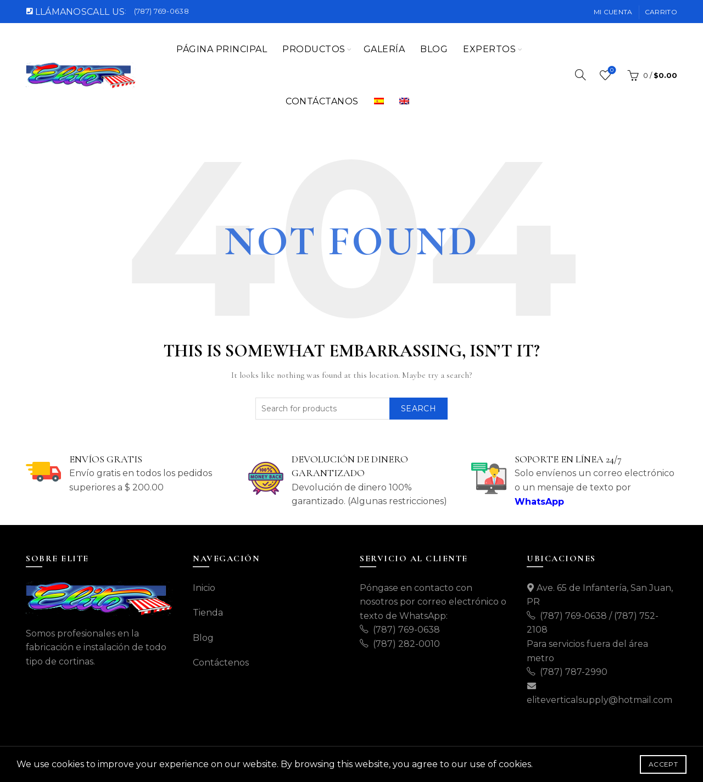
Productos (313, 49)
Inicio (204, 588)
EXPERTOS (489, 49)
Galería (384, 49)
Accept (663, 764)
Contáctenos (221, 662)
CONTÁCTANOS (322, 101)
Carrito (661, 12)
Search (418, 409)
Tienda (208, 612)
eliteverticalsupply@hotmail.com (599, 700)
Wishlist (611, 70)
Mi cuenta (613, 12)
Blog (434, 49)
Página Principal (221, 49)
